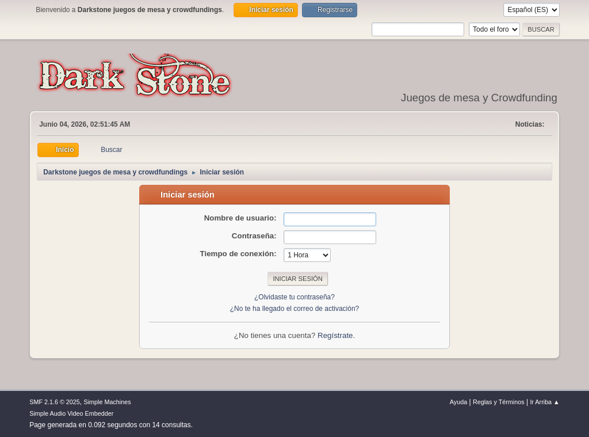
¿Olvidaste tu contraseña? (294, 297)
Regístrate (335, 335)
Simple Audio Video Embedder (71, 413)
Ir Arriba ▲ (544, 401)
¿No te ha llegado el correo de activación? (294, 309)
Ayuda (458, 401)
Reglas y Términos (499, 401)
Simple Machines (107, 401)
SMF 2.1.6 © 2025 (54, 401)
